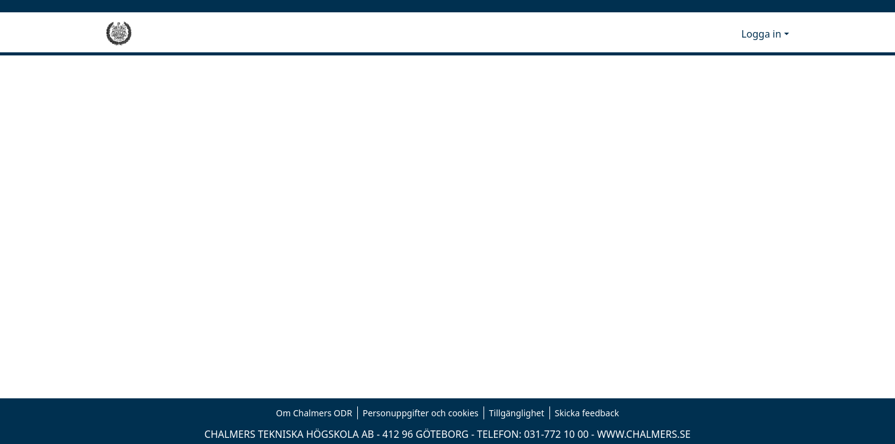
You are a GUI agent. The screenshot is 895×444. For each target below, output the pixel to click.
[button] (711, 33)
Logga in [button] (762, 34)
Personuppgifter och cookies (421, 413)
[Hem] (119, 34)
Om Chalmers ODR (314, 413)
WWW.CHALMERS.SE (643, 434)
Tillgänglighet (517, 413)
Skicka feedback (587, 413)
